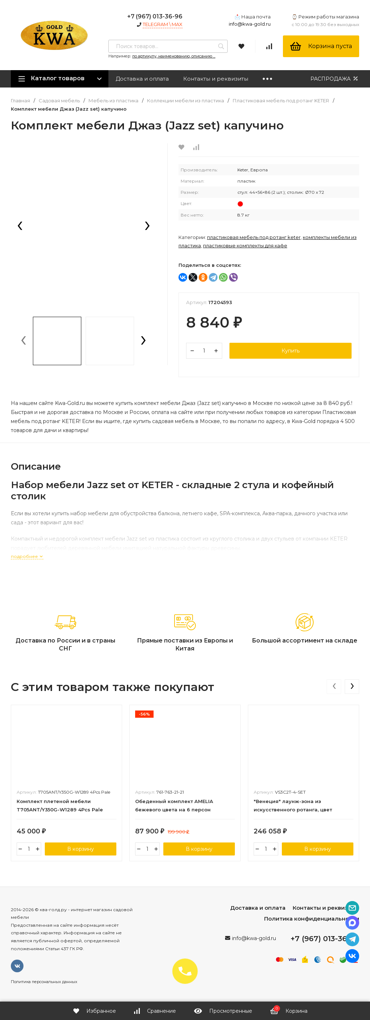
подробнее (27, 556)
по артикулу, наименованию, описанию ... (173, 56)
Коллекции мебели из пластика (185, 100)
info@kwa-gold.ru (250, 24)
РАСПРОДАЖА (334, 78)
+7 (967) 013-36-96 (154, 16)
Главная (20, 100)
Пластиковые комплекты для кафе (245, 245)
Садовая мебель (59, 100)
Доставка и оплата (142, 78)
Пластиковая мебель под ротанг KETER (281, 100)
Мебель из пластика (113, 100)
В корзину (80, 849)
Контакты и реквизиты (215, 78)
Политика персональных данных (44, 981)
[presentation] (20, 226)
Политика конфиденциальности (311, 918)
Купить (290, 350)
